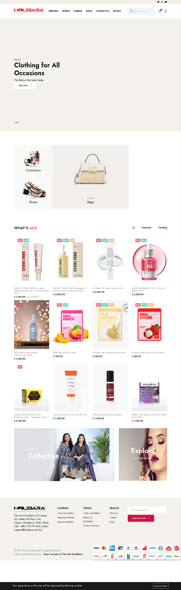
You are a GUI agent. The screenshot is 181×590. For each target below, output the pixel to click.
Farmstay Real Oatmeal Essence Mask (109, 352)
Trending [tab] (162, 227)
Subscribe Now (141, 518)
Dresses (54, 11)
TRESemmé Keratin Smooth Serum (107, 414)
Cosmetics (103, 11)
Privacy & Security (91, 525)
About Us (114, 513)
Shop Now (25, 86)
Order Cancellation (92, 513)
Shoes (117, 11)
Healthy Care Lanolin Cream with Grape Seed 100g (149, 415)
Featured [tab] (146, 227)
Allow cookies (160, 586)
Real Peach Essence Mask (64, 352)
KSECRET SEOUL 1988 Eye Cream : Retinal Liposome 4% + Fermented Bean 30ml (31, 290)
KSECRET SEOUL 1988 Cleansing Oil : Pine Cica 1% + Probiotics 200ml (70, 289)
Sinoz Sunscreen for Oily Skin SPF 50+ (70, 414)
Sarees (78, 11)
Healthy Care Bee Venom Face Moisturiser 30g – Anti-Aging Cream (30, 415)
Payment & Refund (65, 521)
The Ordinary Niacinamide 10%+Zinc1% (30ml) (25, 353)
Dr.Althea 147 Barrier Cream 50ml (107, 288)
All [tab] (133, 227)
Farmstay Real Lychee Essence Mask (148, 352)
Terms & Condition (65, 513)
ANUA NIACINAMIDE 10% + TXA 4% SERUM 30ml (148, 289)
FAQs (112, 521)
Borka (66, 11)
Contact (113, 517)
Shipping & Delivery (66, 517)
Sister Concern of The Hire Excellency (63, 554)
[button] (16, 122)
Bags (89, 11)
